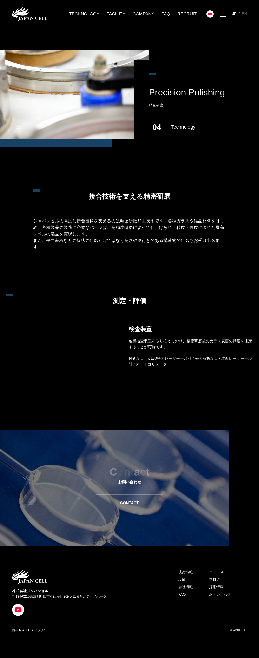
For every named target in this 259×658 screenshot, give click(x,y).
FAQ (165, 14)
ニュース (216, 573)
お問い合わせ (220, 596)
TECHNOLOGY (84, 14)
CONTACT (120, 504)
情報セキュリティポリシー (31, 631)
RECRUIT (187, 14)
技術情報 (185, 573)
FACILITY (116, 14)
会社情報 (185, 588)
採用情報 (216, 588)
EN (244, 14)
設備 (182, 581)
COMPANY (143, 14)
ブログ (214, 581)
